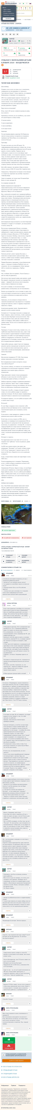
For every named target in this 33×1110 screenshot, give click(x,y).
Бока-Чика (19, 30)
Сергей (11, 39)
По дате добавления (8, 570)
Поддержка (22, 1085)
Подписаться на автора (10, 561)
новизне (18, 570)
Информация (5, 1085)
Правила (13, 1085)
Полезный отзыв (9, 556)
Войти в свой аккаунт (16, 1060)
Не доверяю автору (25, 561)
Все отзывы (28, 19)
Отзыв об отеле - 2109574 (11, 23)
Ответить (8, 599)
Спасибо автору (24, 556)
